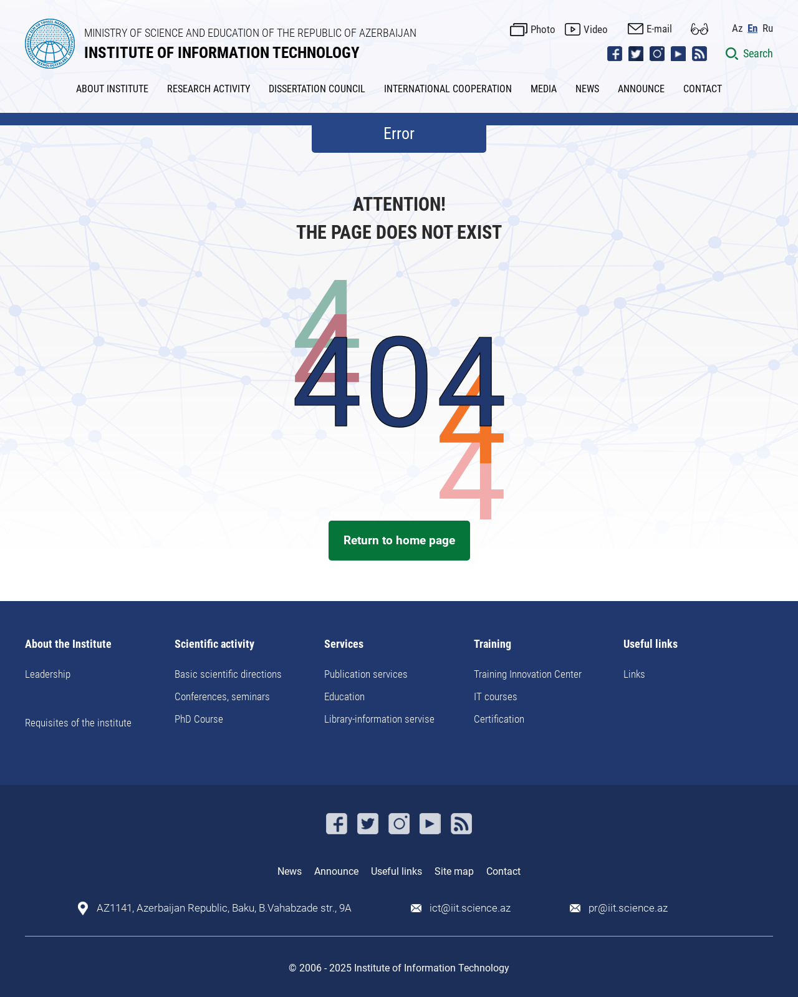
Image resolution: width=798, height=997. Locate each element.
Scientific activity (214, 644)
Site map (454, 871)
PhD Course (199, 719)
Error (399, 133)
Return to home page (399, 540)
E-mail (659, 28)
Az (737, 28)
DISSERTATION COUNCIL (317, 89)
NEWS (587, 89)
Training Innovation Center (528, 674)
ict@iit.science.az (470, 908)
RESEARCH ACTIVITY (208, 89)
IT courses (495, 696)
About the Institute (68, 644)
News (289, 871)
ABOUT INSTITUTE (112, 89)
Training (492, 644)
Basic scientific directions (228, 674)
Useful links (650, 644)
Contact (503, 871)
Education (344, 696)
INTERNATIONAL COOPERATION (448, 89)
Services (343, 644)
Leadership (47, 674)
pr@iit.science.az (628, 908)
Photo (543, 29)
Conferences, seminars (222, 696)
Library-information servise (379, 719)
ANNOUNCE (641, 89)
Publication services (366, 674)
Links (634, 674)
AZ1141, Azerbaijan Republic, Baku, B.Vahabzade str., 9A (224, 908)
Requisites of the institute (78, 722)
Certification (499, 719)
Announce (336, 871)
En (752, 28)
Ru (767, 28)
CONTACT (702, 89)
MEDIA (544, 89)
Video (596, 29)
